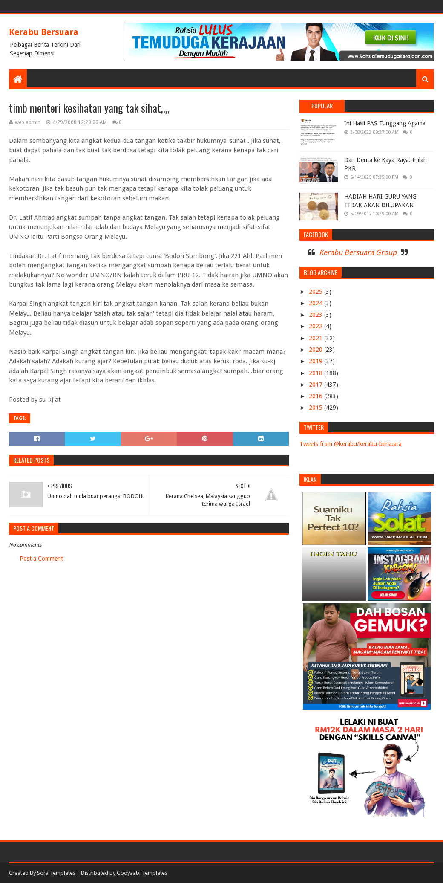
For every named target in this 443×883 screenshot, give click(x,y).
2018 (316, 373)
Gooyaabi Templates (142, 873)
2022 (316, 326)
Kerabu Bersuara (43, 32)
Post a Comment (41, 558)
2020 (316, 349)
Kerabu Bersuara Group (358, 252)
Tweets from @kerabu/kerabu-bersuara (350, 443)
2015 (316, 407)
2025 (316, 291)
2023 (316, 314)
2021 (316, 338)
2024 (316, 303)
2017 (316, 384)
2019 (316, 361)
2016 (316, 396)
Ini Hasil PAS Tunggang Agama (385, 123)
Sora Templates (56, 873)
